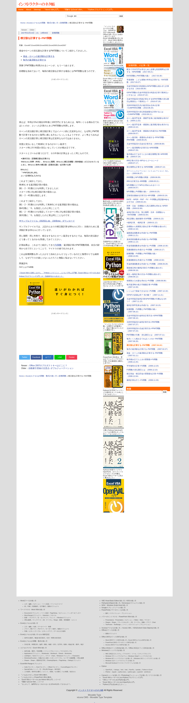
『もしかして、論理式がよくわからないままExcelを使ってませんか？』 (46, 684)
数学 (77, 644)
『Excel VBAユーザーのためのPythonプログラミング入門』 (123, 677)
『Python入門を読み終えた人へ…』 (114, 684)
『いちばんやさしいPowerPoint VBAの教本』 (36, 677)
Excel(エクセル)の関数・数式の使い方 (42, 23)
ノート (124, 624)
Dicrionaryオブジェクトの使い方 (133, 603)
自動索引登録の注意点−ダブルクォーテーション (51, 368)
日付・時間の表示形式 (54, 638)
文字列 (60, 644)
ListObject (27, 656)
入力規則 (27, 671)
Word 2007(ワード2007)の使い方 (116, 640)
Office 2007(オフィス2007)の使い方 (114, 637)
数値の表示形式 (40, 638)
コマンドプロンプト (144, 653)
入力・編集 (28, 604)
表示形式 (57, 669)
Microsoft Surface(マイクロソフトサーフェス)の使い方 (123, 663)
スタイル (53, 615)
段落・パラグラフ (30, 617)
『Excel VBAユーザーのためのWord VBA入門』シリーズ (40, 679)
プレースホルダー (123, 622)
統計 (82, 644)
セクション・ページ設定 (41, 604)
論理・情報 (43, 644)
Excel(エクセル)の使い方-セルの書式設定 (35, 634)
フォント (52, 617)
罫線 (51, 671)
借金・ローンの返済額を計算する (38, 56)
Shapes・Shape (29, 660)
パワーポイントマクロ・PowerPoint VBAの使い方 (119, 617)
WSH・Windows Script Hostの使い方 (115, 605)
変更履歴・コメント (70, 620)
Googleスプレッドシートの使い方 (113, 608)
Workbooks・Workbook (49, 653)
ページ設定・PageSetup (49, 613)
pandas (138, 669)
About (28, 10)
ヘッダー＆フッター (74, 613)
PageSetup (62, 660)
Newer (24, 30)
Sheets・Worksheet (65, 653)
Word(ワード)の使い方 (28, 601)
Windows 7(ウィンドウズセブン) (115, 656)
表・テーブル (47, 620)
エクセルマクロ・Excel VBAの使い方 (33, 648)
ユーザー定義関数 (69, 658)
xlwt (126, 669)
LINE (60, 357)
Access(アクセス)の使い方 (111, 628)
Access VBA (126, 628)
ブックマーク (37, 620)
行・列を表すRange (46, 669)
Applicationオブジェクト (32, 653)
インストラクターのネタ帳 (36, 4)
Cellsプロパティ (29, 667)
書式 (106, 613)
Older (32, 30)
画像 (143, 622)
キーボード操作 (51, 629)
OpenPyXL (108, 669)
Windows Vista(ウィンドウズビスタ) (140, 656)
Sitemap (37, 10)
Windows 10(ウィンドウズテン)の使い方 (147, 658)
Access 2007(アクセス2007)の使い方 (117, 645)
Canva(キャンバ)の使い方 (111, 675)
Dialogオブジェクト (74, 660)
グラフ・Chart (50, 656)
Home (20, 10)
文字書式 (43, 606)
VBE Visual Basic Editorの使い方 (113, 601)
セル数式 (58, 671)
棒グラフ (33, 629)
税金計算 (71, 644)
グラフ (26, 629)
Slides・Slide (138, 620)
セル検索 (65, 671)
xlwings (116, 669)
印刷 (29, 606)
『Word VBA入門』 (51, 10)
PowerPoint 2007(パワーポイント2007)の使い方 (120, 642)
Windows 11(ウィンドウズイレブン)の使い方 (119, 660)
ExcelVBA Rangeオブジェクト (31, 664)
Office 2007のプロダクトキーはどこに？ (48, 365)
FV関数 (58, 245)
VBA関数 (39, 651)
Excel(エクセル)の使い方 (29, 623)
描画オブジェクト (53, 606)
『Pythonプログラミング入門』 (100, 10)
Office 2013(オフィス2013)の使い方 (141, 648)
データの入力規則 (59, 631)
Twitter (24, 357)
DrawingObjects (52, 660)
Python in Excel (147, 669)
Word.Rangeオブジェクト (32, 615)
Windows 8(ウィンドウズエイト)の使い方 (118, 658)
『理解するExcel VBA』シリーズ (32, 682)
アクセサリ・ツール (129, 653)
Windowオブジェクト (64, 617)
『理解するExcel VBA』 (73, 10)
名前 (34, 626)
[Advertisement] (60, 99)
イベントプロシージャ (51, 651)
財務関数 (64, 23)
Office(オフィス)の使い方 (110, 630)
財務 (65, 644)
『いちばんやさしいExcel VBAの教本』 (34, 675)
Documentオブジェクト (32, 613)
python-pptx (132, 672)
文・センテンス (43, 617)
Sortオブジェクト (38, 656)
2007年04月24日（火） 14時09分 (34, 33)
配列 (33, 651)
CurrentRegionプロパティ (69, 667)
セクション (62, 613)
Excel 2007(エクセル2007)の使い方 (140, 640)
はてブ (48, 357)
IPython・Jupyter (110, 672)
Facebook (36, 357)
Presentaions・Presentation (114, 620)
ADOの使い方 (131, 601)
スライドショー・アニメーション (121, 613)
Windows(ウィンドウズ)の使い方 (113, 650)
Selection (46, 615)
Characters (76, 656)
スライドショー (134, 624)
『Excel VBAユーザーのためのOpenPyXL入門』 (119, 682)
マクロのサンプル (66, 651)
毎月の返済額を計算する (34, 60)
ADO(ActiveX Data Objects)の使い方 (146, 628)
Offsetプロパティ (53, 667)
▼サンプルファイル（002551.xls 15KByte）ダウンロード (47, 221)
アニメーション (146, 624)
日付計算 (27, 644)
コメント (45, 671)
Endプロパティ (41, 667)
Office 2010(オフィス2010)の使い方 (114, 648)
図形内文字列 (41, 660)
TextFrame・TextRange (113, 624)
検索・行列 (52, 644)
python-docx (122, 672)
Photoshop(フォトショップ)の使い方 (134, 675)
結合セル (73, 671)
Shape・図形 (58, 620)
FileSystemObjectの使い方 (111, 603)
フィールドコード (57, 604)
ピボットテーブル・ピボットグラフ (40, 631)
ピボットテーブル (56, 658)
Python (104, 666)
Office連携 (27, 620)
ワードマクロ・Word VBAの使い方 (32, 609)
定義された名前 (44, 658)
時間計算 (35, 644)
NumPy (131, 669)
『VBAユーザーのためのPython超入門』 (116, 680)
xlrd (122, 669)
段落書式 (35, 606)
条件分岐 (27, 651)
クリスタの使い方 (155, 675)
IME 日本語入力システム (113, 653)
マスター (147, 620)
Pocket (72, 357)
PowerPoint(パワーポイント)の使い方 (115, 610)
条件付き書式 (28, 638)
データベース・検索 (44, 626)
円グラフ (41, 629)
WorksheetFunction (30, 658)
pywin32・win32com (144, 672)
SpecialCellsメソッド (31, 669)
